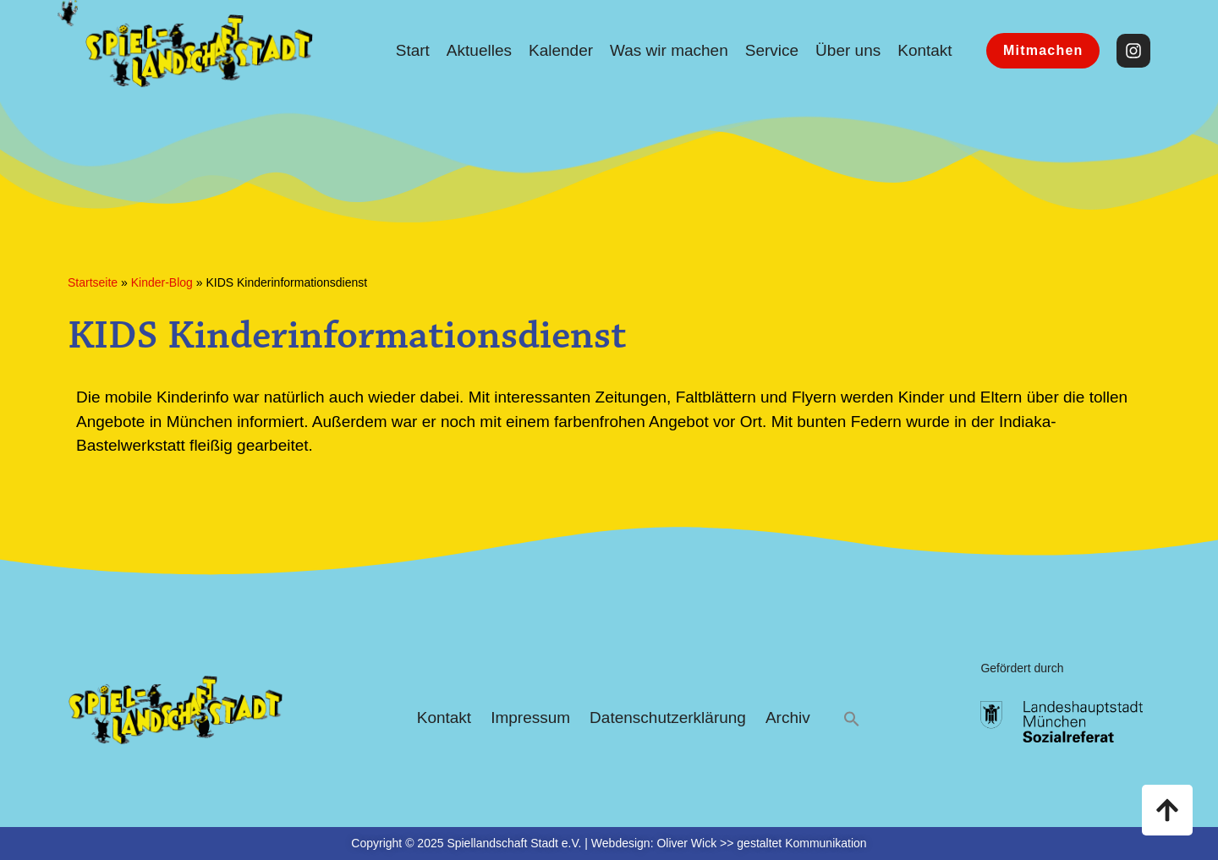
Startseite (93, 282)
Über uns (848, 50)
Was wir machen (669, 50)
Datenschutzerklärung (668, 717)
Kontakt (924, 50)
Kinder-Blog (162, 282)
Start (413, 50)
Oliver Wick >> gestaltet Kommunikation (761, 843)
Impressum (530, 717)
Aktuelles (479, 50)
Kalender (561, 50)
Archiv (787, 717)
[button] (851, 718)
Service (771, 50)
